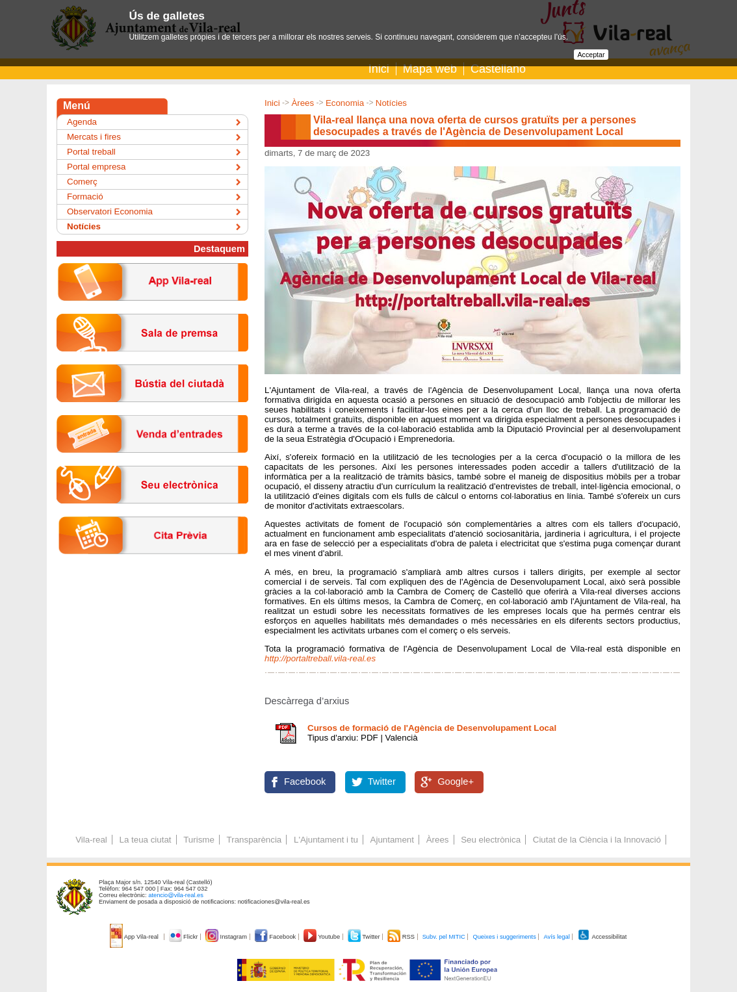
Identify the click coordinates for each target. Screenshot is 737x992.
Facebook (305, 781)
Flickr (184, 937)
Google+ (455, 781)
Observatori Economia (110, 211)
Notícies (391, 103)
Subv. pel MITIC (443, 937)
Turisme (198, 840)
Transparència (254, 840)
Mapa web (430, 68)
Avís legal (556, 937)
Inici (378, 68)
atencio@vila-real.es (175, 895)
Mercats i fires (94, 137)
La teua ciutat (145, 840)
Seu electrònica (491, 840)
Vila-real (91, 840)
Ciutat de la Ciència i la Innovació (597, 840)
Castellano (498, 68)
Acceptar (590, 54)
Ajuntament (392, 840)
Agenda (82, 122)
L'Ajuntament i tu (326, 840)
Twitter (382, 781)
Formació (85, 196)
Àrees (302, 103)
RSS (401, 937)
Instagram (227, 937)
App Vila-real (135, 937)
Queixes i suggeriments (504, 937)
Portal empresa (96, 167)
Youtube (323, 937)
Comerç (82, 181)
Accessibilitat (602, 937)
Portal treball (91, 152)
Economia (345, 103)
